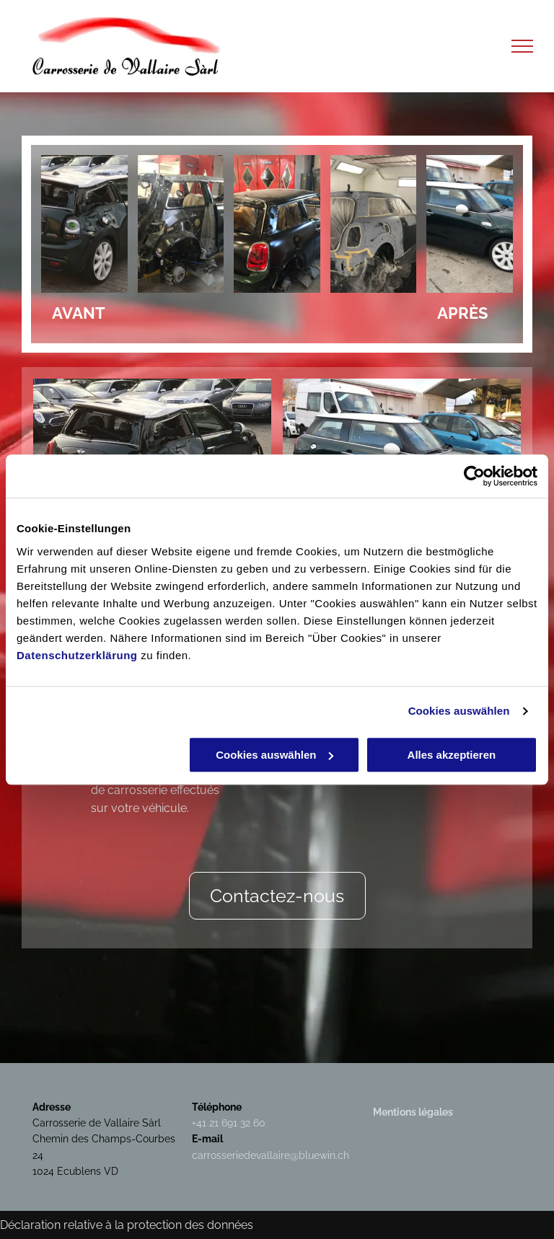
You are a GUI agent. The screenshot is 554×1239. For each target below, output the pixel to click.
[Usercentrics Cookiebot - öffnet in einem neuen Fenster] (474, 476)
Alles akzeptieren (452, 755)
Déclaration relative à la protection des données (126, 1225)
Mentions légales (413, 1112)
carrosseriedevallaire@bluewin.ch (270, 1155)
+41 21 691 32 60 (228, 1123)
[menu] (522, 46)
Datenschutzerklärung (77, 655)
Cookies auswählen (459, 711)
